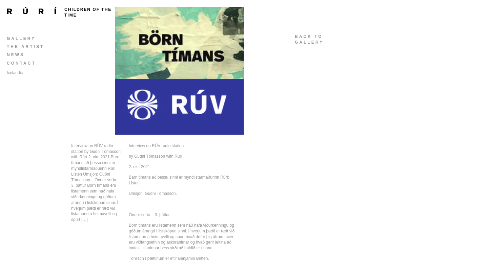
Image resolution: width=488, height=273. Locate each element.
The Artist (25, 46)
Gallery (21, 38)
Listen (134, 183)
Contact (21, 63)
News (15, 54)
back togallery (309, 39)
